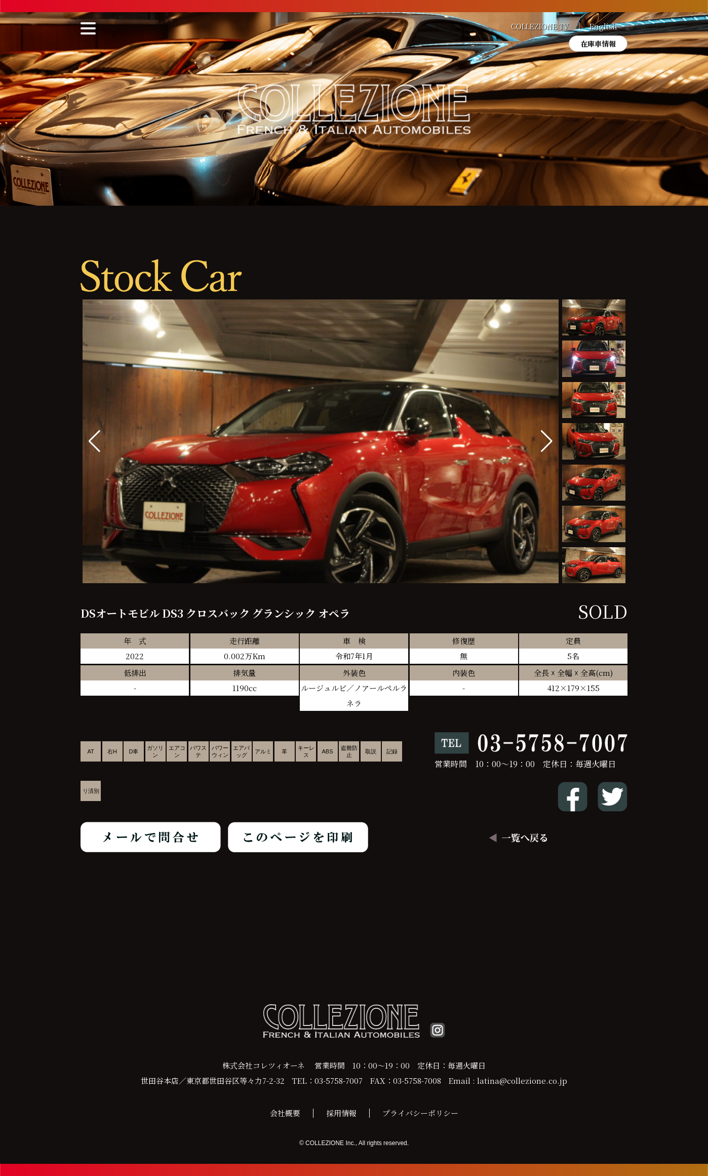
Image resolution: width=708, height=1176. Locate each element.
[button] (547, 441)
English (603, 26)
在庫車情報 (598, 44)
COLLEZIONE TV (540, 26)
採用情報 (341, 1113)
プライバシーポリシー (420, 1113)
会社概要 (285, 1113)
